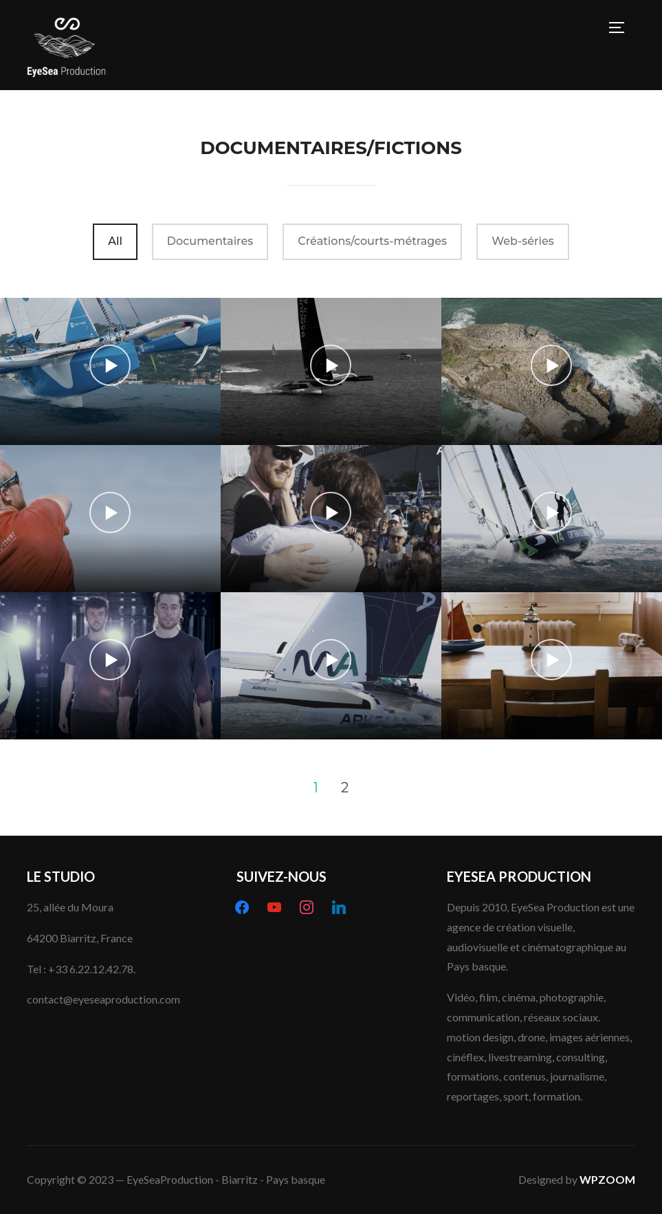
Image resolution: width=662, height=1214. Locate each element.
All (115, 241)
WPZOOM (607, 1179)
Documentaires (210, 241)
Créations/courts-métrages (372, 241)
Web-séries (523, 241)
